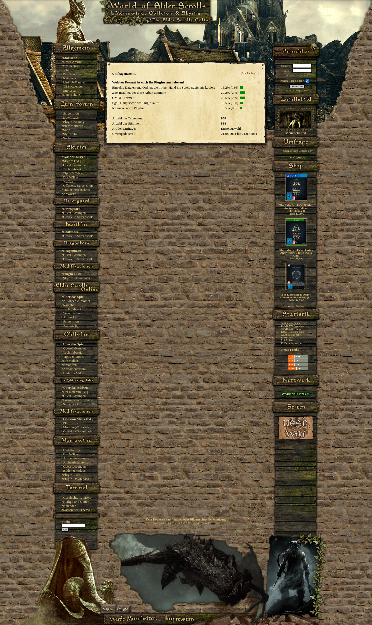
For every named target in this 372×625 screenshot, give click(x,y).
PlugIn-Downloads (76, 479)
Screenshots (71, 113)
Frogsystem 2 (174, 523)
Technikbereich (73, 169)
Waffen (68, 181)
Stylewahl (70, 134)
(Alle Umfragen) (250, 73)
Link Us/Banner (74, 82)
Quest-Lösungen (74, 165)
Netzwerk (69, 78)
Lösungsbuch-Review (78, 400)
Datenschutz (71, 95)
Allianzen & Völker (76, 301)
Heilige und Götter (76, 502)
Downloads (71, 117)
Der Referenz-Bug (75, 392)
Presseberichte (73, 126)
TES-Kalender (73, 86)
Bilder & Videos (74, 373)
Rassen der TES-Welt (77, 510)
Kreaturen (70, 365)
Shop (66, 130)
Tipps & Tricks (73, 173)
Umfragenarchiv (298, 157)
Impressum (70, 90)
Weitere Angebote (296, 306)
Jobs (66, 70)
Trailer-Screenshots (76, 190)
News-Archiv (72, 62)
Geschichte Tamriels (77, 497)
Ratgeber (69, 305)
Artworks (69, 194)
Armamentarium (74, 369)
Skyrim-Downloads (76, 278)
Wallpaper (70, 325)
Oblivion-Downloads (77, 431)
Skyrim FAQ (72, 161)
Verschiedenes (73, 313)
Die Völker (70, 177)
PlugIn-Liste (71, 423)
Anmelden (296, 86)
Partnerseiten (72, 74)
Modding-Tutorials (76, 427)
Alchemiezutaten (74, 462)
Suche (67, 138)
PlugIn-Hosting (73, 122)
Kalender (69, 506)
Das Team (70, 66)
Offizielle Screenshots (78, 185)
